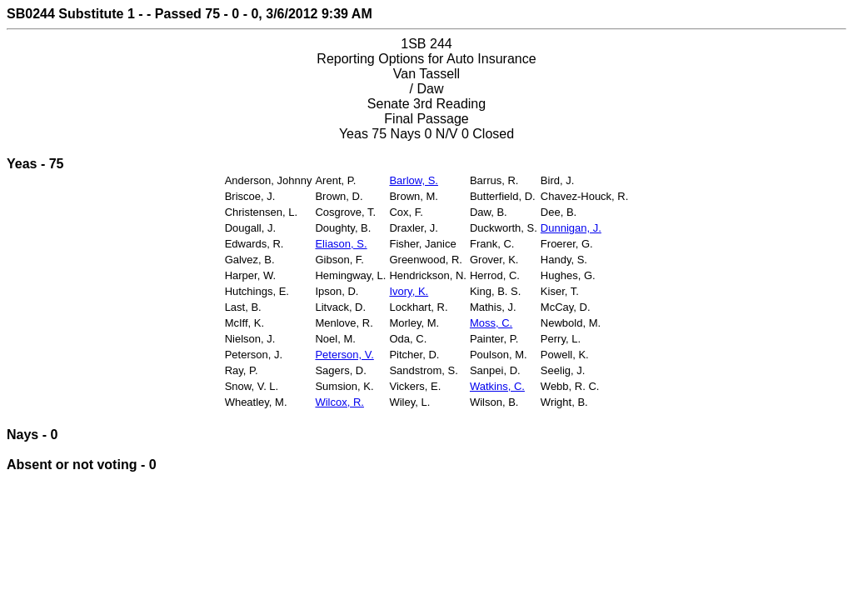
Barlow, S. (413, 180)
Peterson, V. (344, 354)
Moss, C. (491, 323)
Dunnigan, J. (571, 228)
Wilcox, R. (339, 402)
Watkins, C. (497, 386)
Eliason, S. (341, 244)
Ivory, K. (408, 291)
